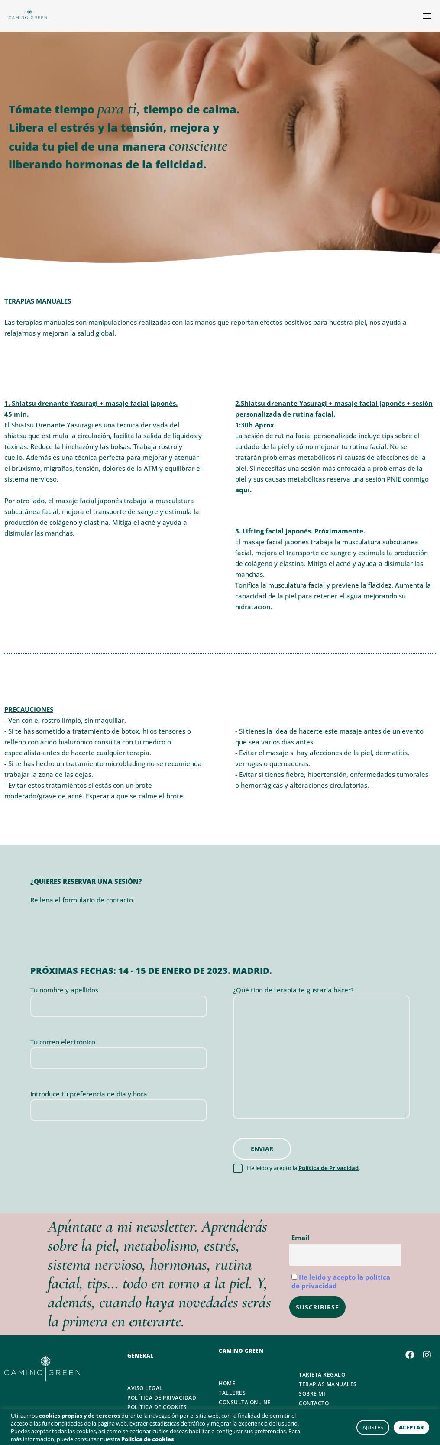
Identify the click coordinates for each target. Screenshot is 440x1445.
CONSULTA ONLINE (245, 1402)
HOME (227, 1383)
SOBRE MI (312, 1394)
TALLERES (232, 1393)
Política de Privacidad (328, 1168)
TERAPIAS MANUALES (328, 1384)
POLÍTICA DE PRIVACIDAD (161, 1397)
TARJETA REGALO (322, 1374)
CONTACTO (314, 1403)
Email (300, 1237)
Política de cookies (147, 1439)
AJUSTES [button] (372, 1427)
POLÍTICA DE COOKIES (157, 1407)
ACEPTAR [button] (411, 1427)
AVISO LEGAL (145, 1388)
